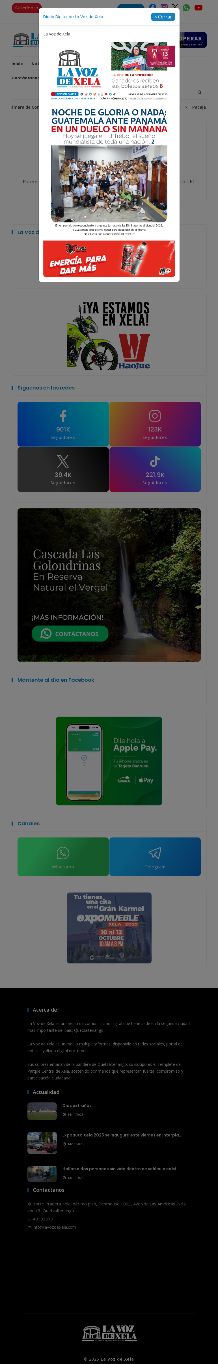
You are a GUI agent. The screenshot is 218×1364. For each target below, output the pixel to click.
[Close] (163, 17)
